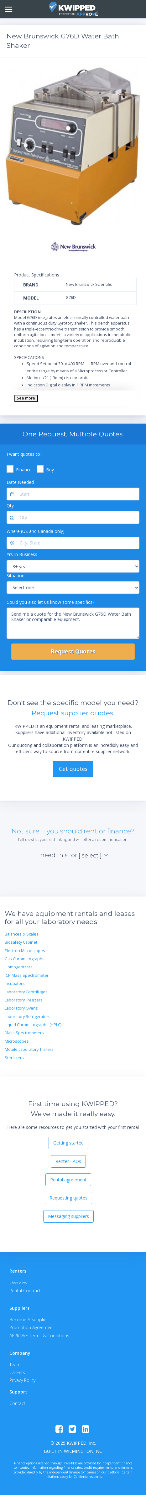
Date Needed (20, 482)
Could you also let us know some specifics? (50, 602)
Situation (15, 576)
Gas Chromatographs (24, 958)
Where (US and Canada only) (36, 531)
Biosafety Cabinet (21, 942)
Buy (50, 470)
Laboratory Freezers (24, 1000)
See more (26, 398)
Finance (24, 470)
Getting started (68, 1143)
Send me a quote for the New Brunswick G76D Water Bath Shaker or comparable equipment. (73, 623)
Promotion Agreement (31, 1327)
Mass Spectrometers (24, 1033)
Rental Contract (25, 1291)
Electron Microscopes (25, 950)
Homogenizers (19, 967)
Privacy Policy (22, 1380)
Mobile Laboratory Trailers (29, 1049)
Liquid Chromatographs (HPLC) (33, 1024)
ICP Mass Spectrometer (27, 975)
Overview (18, 1282)
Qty (10, 506)
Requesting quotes (68, 1198)
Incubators (15, 983)
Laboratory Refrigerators (27, 1016)
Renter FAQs (68, 1161)
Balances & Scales (22, 934)
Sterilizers (14, 1057)
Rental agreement (68, 1180)
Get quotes (73, 768)
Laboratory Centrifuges (26, 992)
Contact (17, 1403)
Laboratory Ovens (21, 1008)
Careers (17, 1372)
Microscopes (17, 1041)
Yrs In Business (22, 554)
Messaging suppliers (68, 1216)
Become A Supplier (28, 1320)
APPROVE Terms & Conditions (39, 1336)
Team (15, 1365)
